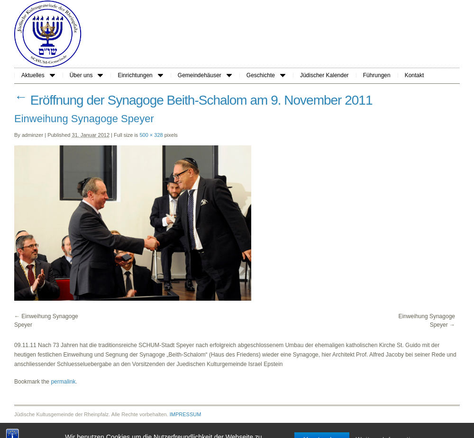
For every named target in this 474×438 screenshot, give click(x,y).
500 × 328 (151, 135)
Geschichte (265, 75)
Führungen (377, 75)
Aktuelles (38, 75)
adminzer (32, 135)
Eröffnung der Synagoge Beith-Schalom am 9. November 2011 (193, 100)
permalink (63, 381)
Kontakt (414, 75)
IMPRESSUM (185, 414)
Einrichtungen (140, 75)
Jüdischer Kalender (324, 75)
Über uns (86, 75)
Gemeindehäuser (205, 75)
